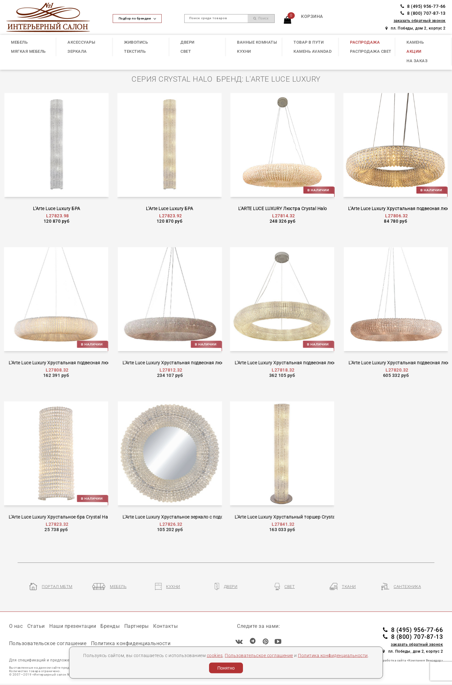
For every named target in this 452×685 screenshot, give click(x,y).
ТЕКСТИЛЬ (135, 51)
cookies (215, 655)
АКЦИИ (414, 51)
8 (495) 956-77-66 (423, 6)
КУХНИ (244, 51)
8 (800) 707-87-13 (423, 13)
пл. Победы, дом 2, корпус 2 (415, 28)
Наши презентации (72, 626)
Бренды (110, 626)
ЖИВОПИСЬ (136, 42)
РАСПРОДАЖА (365, 42)
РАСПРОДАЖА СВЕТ (370, 51)
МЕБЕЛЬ (19, 42)
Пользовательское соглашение (259, 655)
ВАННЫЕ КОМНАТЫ (257, 42)
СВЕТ (185, 51)
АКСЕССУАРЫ (81, 42)
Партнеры (136, 626)
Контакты (165, 626)
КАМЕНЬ (415, 42)
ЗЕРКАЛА (77, 51)
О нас (16, 626)
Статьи (36, 626)
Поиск (261, 18)
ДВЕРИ (187, 42)
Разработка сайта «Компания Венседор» (410, 660)
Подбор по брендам (137, 18)
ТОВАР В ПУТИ (308, 42)
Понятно (225, 668)
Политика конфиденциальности (333, 655)
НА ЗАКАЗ (417, 60)
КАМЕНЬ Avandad (312, 51)
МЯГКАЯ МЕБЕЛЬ (28, 51)
